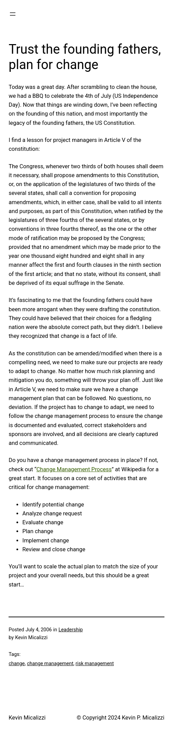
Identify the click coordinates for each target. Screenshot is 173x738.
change (17, 664)
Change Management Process (74, 469)
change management (50, 664)
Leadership (71, 630)
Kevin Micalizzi (27, 717)
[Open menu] (13, 14)
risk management (95, 664)
